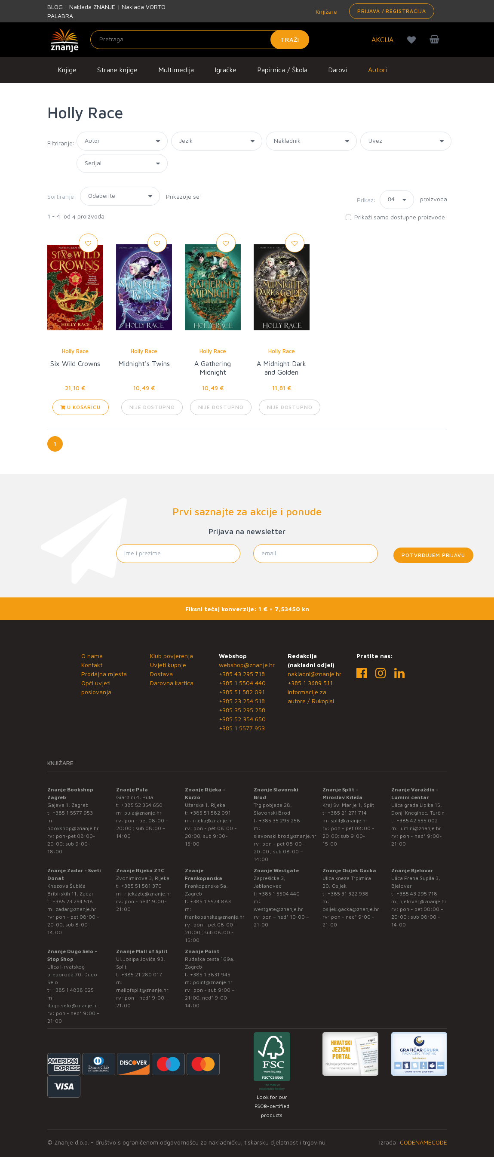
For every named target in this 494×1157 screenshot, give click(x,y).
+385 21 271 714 (347, 812)
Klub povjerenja (171, 655)
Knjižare (325, 11)
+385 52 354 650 (242, 719)
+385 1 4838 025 (73, 990)
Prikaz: (366, 199)
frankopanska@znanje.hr (215, 917)
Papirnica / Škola (282, 70)
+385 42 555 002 (417, 820)
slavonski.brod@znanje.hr (285, 836)
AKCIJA (382, 39)
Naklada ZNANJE (92, 6)
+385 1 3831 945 (210, 974)
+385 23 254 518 (242, 701)
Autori (377, 70)
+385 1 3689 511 (310, 682)
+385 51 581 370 (141, 886)
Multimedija (176, 70)
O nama (92, 655)
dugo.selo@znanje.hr (72, 1005)
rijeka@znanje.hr (213, 820)
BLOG (55, 6)
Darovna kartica (171, 682)
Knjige (67, 70)
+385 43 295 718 (242, 673)
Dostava (161, 673)
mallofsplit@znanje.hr (142, 990)
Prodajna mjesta (104, 673)
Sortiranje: (61, 196)
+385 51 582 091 (242, 691)
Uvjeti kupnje (168, 664)
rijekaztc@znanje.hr (148, 893)
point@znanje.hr (213, 982)
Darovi (337, 70)
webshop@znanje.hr (247, 664)
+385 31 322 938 (348, 893)
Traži (290, 39)
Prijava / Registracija (391, 11)
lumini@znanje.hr (420, 828)
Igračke (225, 70)
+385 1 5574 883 (210, 901)
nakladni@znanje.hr (314, 673)
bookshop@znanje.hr (73, 828)
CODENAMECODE (423, 1142)
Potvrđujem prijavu (433, 555)
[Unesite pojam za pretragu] (200, 39)
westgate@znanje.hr (278, 909)
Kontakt (91, 664)
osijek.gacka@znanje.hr (350, 909)
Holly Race (75, 351)
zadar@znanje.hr (75, 909)
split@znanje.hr (349, 820)
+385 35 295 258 (242, 710)
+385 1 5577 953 (242, 728)
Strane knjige (117, 70)
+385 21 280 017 (141, 974)
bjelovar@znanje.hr (423, 901)
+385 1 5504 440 (242, 682)
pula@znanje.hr (143, 812)
